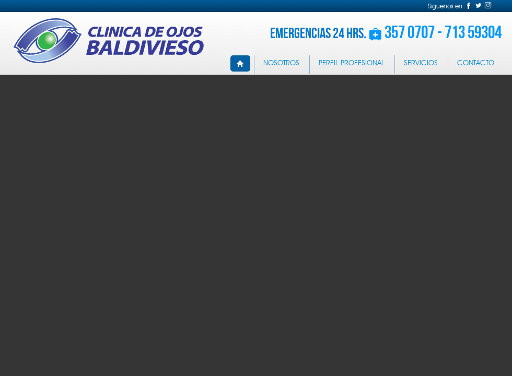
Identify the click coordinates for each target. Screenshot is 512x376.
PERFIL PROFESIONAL (352, 63)
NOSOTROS (281, 63)
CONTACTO (475, 63)
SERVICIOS (421, 63)
